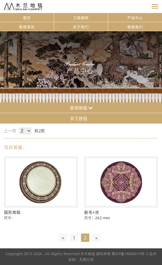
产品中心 (135, 17)
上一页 (10, 131)
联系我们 (135, 26)
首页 (27, 17)
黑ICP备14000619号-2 (130, 253)
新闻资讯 (27, 26)
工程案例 (81, 17)
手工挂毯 (81, 118)
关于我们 (81, 26)
